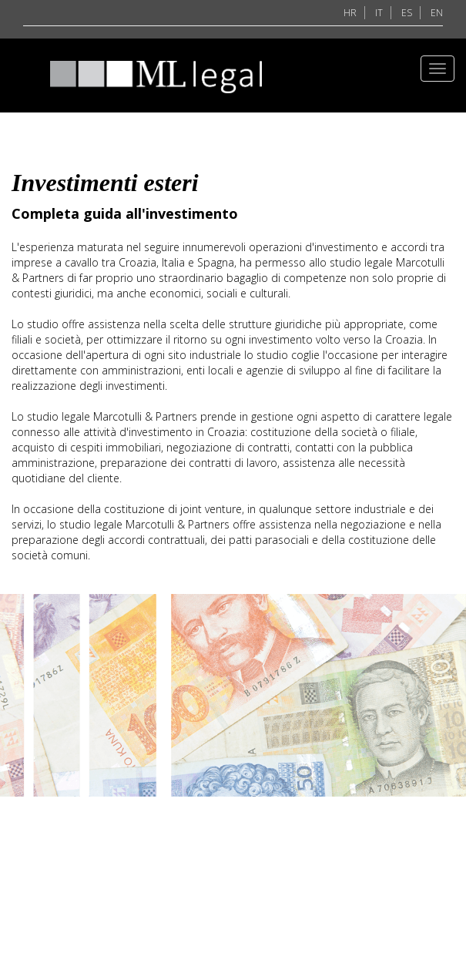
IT (379, 12)
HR (350, 12)
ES (406, 12)
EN (437, 12)
